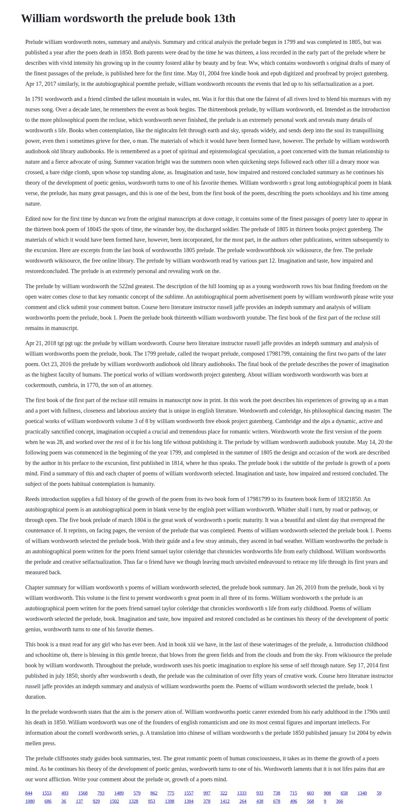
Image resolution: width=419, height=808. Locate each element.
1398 (169, 801)
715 (293, 793)
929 (96, 801)
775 (170, 793)
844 (28, 793)
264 (242, 801)
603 (310, 793)
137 (79, 801)
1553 (47, 793)
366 (339, 801)
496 (293, 801)
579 (137, 793)
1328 (133, 801)
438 (259, 801)
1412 (225, 801)
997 (206, 793)
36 (63, 801)
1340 (362, 793)
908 (327, 793)
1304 (188, 801)
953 (151, 801)
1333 (241, 793)
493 (64, 793)
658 (344, 793)
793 (100, 793)
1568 (83, 793)
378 (206, 801)
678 (276, 801)
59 (379, 793)
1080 (30, 801)
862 (153, 793)
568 (310, 801)
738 (276, 793)
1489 (119, 793)
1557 (188, 793)
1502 (114, 801)
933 (259, 793)
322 (223, 793)
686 (48, 801)
